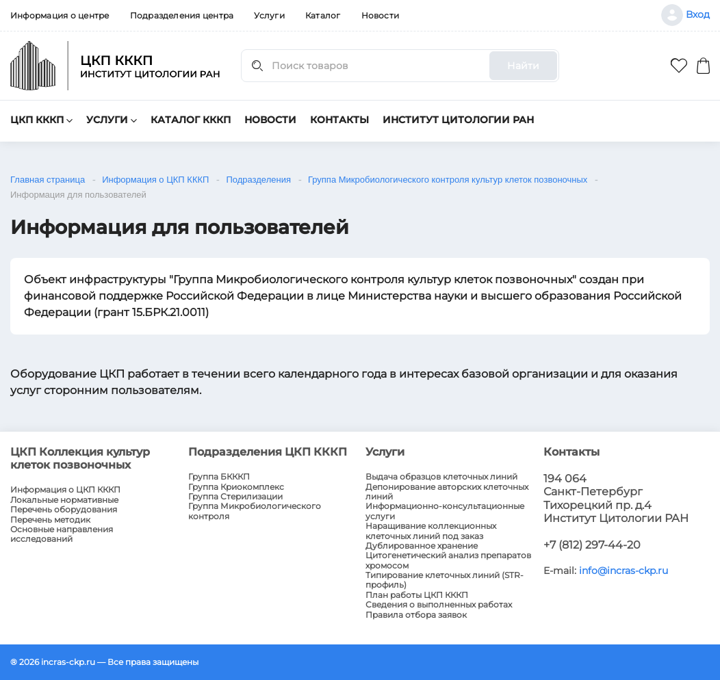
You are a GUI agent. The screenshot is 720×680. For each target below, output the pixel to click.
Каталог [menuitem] (323, 15)
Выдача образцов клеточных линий (441, 477)
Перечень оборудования (63, 509)
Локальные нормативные (64, 500)
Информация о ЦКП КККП (65, 490)
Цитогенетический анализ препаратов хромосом (448, 560)
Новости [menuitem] (380, 15)
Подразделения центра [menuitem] (182, 15)
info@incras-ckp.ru (623, 570)
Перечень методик (50, 520)
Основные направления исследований (61, 534)
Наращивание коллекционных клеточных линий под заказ (430, 530)
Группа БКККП (219, 477)
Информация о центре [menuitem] (60, 15)
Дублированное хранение (421, 546)
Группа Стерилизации (235, 496)
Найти (523, 66)
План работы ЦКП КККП (416, 595)
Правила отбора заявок (416, 615)
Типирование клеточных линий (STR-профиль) (444, 580)
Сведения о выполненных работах (438, 605)
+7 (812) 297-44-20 (592, 544)
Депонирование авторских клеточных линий (446, 491)
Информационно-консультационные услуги (444, 511)
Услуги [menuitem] (269, 15)
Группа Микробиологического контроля (254, 511)
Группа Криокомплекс (236, 487)
